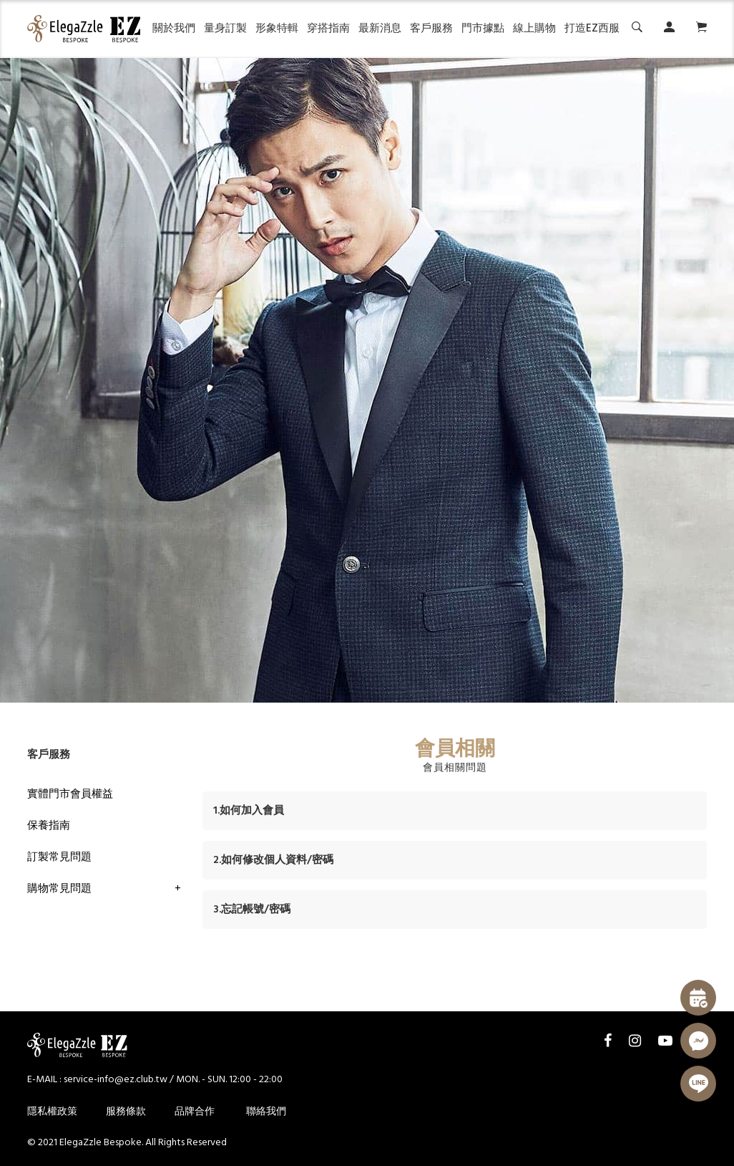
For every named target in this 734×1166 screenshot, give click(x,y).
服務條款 (126, 1112)
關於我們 (173, 28)
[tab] (454, 810)
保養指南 (48, 825)
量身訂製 (225, 28)
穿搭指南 (328, 28)
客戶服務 (431, 28)
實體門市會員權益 (70, 794)
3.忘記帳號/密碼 (251, 909)
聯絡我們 (266, 1112)
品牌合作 (195, 1112)
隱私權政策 (52, 1112)
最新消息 (379, 28)
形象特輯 (276, 28)
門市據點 (482, 28)
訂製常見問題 (59, 857)
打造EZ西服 (592, 28)
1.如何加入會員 (248, 810)
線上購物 (534, 28)
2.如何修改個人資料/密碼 (273, 860)
